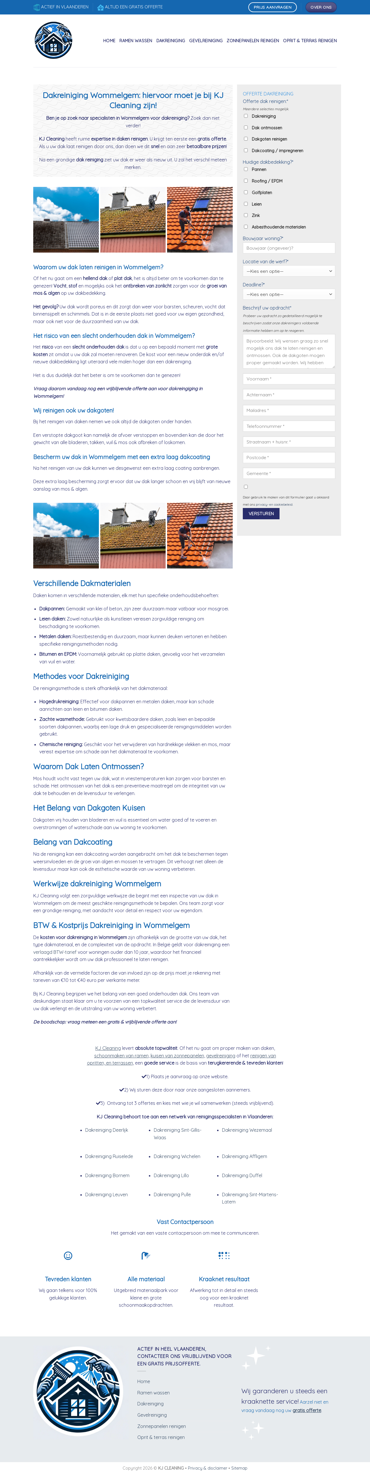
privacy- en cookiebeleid (274, 505)
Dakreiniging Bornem (107, 1175)
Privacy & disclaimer (207, 1468)
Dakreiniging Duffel (242, 1175)
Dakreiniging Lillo (171, 1175)
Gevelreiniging (206, 40)
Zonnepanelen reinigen (253, 40)
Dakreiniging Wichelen (177, 1156)
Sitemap (239, 1468)
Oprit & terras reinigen (310, 40)
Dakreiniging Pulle (172, 1194)
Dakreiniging (170, 40)
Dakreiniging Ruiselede (109, 1156)
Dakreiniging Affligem (244, 1156)
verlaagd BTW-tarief (55, 952)
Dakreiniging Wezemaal (247, 1130)
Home (109, 40)
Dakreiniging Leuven (106, 1194)
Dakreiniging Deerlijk (106, 1130)
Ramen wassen (135, 40)
